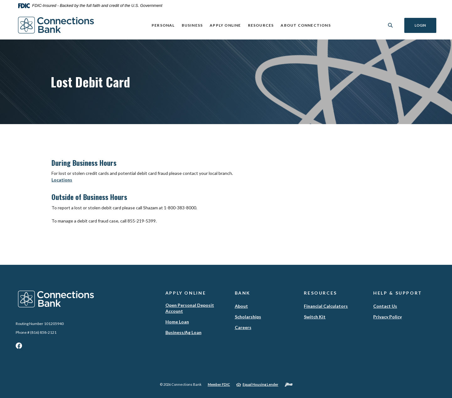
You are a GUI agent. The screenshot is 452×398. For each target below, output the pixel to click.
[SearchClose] (390, 25)
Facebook (19, 347)
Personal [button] (163, 25)
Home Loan (177, 322)
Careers (243, 327)
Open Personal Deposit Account (189, 308)
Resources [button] (261, 25)
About (241, 306)
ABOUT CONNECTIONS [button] (306, 25)
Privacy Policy (387, 317)
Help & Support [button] (397, 293)
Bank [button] (243, 293)
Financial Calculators (326, 306)
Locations (61, 179)
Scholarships (248, 316)
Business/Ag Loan (183, 332)
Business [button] (192, 25)
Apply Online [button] (225, 25)
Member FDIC (219, 384)
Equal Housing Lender (260, 384)
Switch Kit (315, 316)
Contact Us (385, 306)
